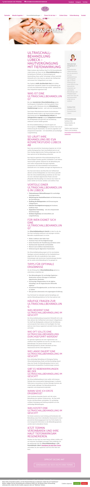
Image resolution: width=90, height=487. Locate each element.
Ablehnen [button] (84, 483)
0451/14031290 (8, 1)
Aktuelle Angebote (17, 16)
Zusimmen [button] (77, 483)
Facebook (71, 2)
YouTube (85, 2)
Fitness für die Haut (49, 16)
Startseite (7, 16)
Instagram (78, 2)
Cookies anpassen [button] (67, 483)
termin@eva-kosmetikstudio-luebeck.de (73, 133)
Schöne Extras (63, 16)
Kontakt (83, 16)
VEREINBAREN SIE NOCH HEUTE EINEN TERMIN (54, 465)
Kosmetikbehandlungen (33, 16)
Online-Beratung (74, 16)
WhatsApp (19, 1)
